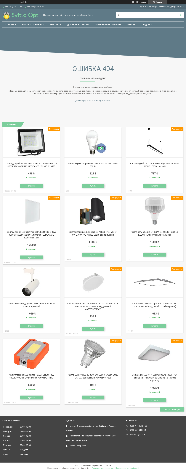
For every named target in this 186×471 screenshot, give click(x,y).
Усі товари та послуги (170, 409)
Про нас (132, 24)
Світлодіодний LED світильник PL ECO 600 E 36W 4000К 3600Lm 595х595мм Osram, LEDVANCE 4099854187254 (31, 235)
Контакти (55, 24)
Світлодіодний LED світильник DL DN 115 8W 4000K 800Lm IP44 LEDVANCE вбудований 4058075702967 (93, 306)
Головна (10, 24)
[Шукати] (181, 15)
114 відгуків (141, 2)
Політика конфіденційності (127, 468)
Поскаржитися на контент (103, 468)
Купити (31, 186)
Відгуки (147, 24)
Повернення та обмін (108, 24)
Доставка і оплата (78, 24)
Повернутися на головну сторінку (94, 100)
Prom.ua (107, 465)
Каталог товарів (32, 24)
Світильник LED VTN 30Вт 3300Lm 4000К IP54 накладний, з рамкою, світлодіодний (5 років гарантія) (154, 378)
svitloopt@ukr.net (137, 434)
